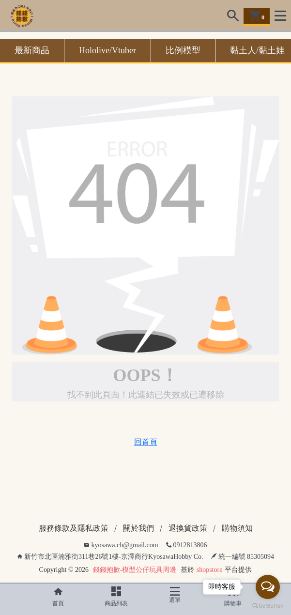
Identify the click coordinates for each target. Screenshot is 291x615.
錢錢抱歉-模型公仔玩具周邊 (135, 569)
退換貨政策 (187, 528)
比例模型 (183, 50)
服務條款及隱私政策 (73, 528)
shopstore (210, 569)
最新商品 (32, 50)
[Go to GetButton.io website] (267, 605)
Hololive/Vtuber (107, 50)
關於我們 (138, 528)
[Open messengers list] (268, 587)
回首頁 (145, 442)
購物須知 (237, 528)
